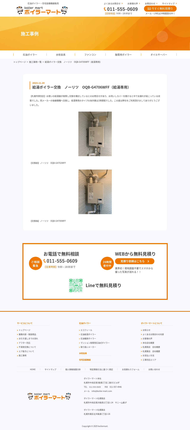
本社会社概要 (148, 342)
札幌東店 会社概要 (151, 351)
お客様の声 (133, 3)
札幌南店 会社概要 (151, 346)
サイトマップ (168, 3)
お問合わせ (150, 3)
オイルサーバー (159, 54)
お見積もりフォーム (130, 369)
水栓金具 (60, 54)
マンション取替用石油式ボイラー (95, 342)
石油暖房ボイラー (88, 338)
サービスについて (25, 323)
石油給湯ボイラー (88, 334)
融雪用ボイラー (123, 54)
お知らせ (146, 330)
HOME (33, 369)
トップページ (19, 61)
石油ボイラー (30, 54)
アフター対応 (24, 342)
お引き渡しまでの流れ (28, 338)
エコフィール (86, 330)
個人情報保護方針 (73, 369)
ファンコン (90, 54)
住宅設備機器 (85, 360)
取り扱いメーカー (88, 346)
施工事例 (22, 355)
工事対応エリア (149, 359)
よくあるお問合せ (112, 3)
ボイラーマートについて (151, 323)
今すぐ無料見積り (160, 9)
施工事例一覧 (35, 61)
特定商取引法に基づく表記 (101, 369)
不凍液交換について (27, 346)
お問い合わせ (154, 369)
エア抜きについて (26, 351)
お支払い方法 (148, 355)
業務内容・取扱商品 (27, 334)
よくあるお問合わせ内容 (153, 334)
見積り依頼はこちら (133, 261)
